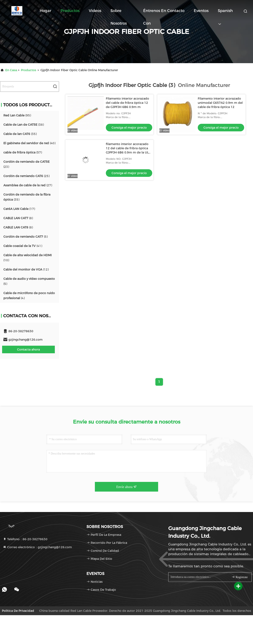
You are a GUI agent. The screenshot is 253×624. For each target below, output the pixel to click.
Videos (95, 10)
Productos (70, 10)
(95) (17, 115)
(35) (20, 134)
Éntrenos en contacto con (163, 12)
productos (28, 70)
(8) (18, 218)
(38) (23, 125)
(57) (22, 152)
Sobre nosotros (118, 12)
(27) (27, 185)
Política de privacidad (18, 611)
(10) (27, 257)
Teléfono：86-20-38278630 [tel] (25, 539)
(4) (29, 295)
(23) (26, 164)
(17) (19, 209)
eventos (201, 10)
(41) (22, 246)
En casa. (11, 70)
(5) (25, 237)
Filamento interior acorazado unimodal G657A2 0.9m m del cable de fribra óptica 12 (220, 103)
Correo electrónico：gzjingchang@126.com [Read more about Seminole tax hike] (37, 547)
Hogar (45, 10)
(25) (26, 176)
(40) (29, 143)
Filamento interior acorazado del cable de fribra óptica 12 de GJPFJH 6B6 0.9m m (127, 103)
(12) (26, 269)
